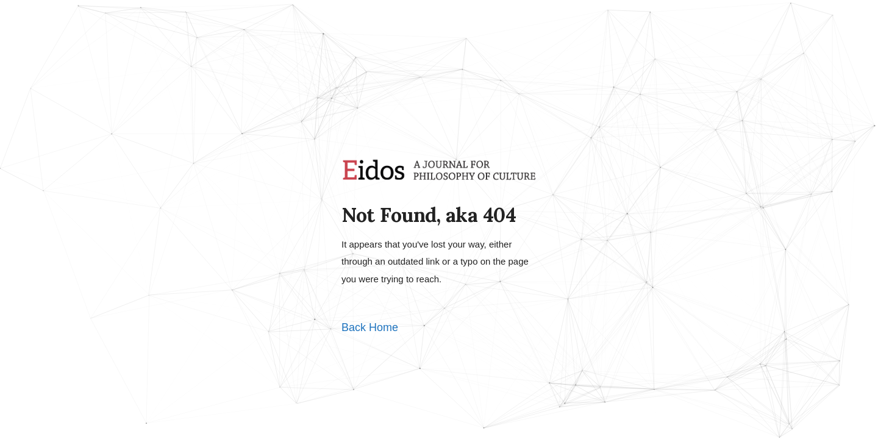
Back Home (369, 327)
